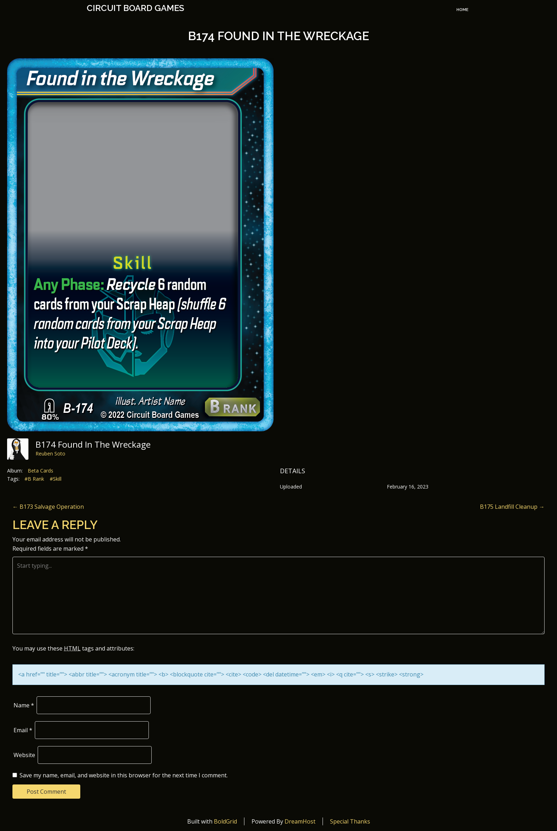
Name (23, 705)
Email (22, 730)
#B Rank (34, 478)
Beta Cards (40, 470)
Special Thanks (350, 821)
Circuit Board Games (135, 8)
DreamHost (300, 821)
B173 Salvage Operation (48, 507)
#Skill (55, 478)
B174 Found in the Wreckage (278, 36)
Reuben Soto (50, 453)
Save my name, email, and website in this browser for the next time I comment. (124, 775)
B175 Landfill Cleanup (512, 507)
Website (24, 755)
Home (462, 9)
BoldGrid (225, 821)
